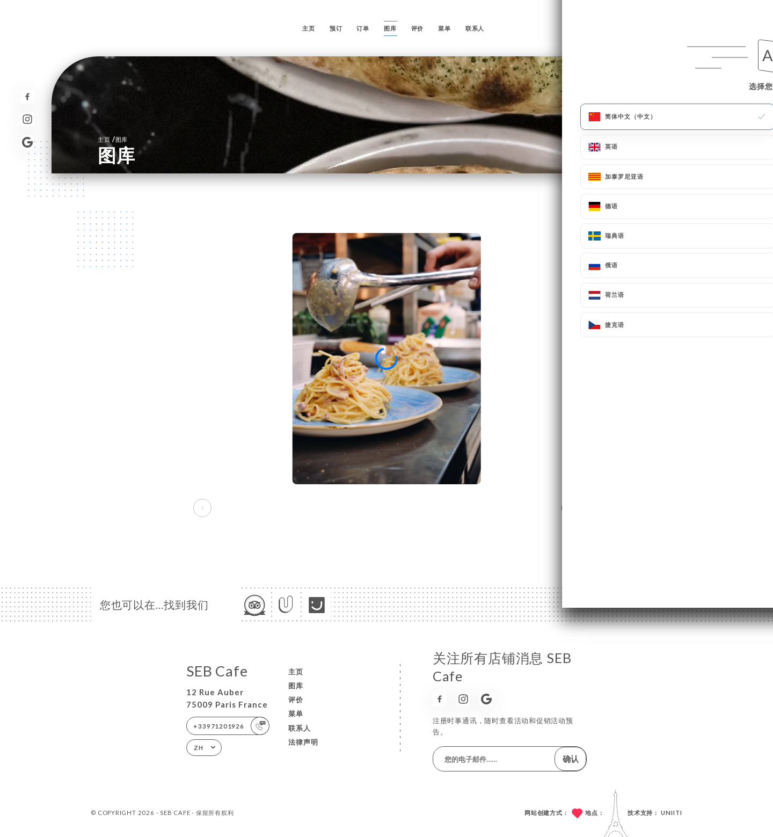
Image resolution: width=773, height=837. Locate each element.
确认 (571, 758)
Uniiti (671, 812)
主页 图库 (113, 139)
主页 (308, 28)
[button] (570, 508)
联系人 (474, 28)
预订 (336, 28)
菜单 (444, 28)
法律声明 (303, 742)
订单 (362, 28)
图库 (390, 28)
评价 (417, 28)
